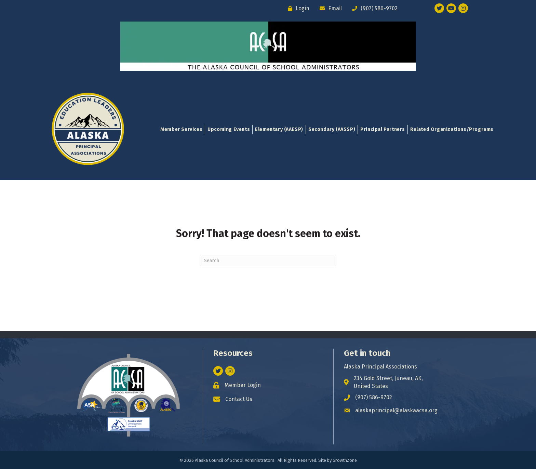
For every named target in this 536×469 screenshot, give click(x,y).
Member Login (243, 385)
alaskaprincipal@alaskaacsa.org (396, 410)
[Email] (329, 8)
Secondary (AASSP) (331, 129)
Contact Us (238, 399)
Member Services (181, 129)
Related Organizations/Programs (452, 129)
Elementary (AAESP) (279, 129)
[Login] (296, 8)
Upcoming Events (228, 129)
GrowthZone (345, 460)
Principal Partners (382, 129)
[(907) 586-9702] (373, 8)
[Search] (268, 260)
